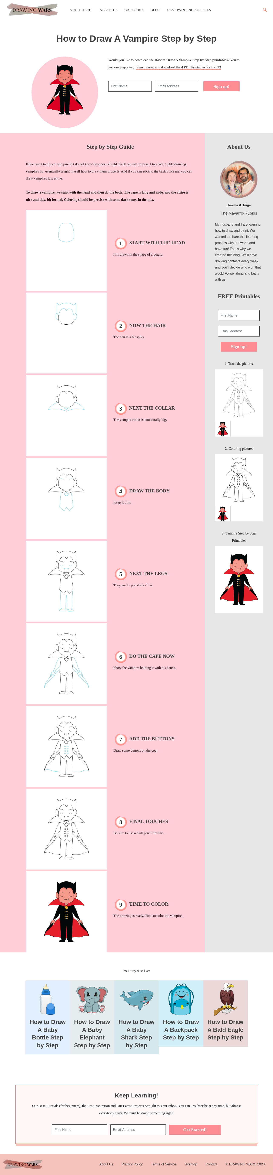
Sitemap (191, 1164)
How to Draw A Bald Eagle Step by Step (225, 1030)
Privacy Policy (132, 1164)
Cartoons (134, 10)
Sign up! (222, 86)
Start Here (80, 10)
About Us (109, 10)
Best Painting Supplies (189, 10)
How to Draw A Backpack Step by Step (181, 1030)
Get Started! (195, 1129)
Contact (211, 1164)
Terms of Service (163, 1164)
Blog (155, 10)
